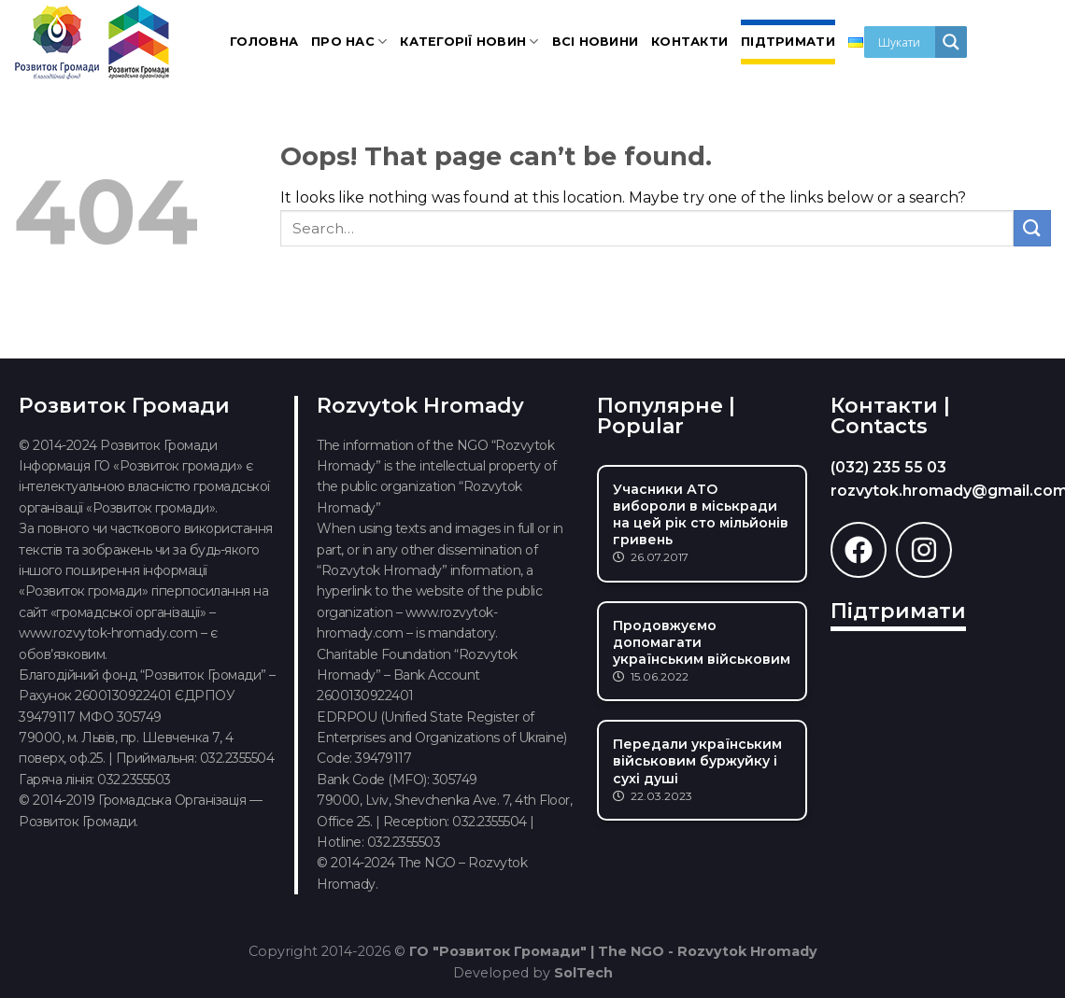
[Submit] (1032, 228)
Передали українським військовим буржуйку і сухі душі (697, 761)
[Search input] (904, 42)
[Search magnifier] (951, 42)
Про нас (349, 41)
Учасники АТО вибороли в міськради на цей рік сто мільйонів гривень (700, 515)
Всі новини (595, 42)
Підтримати (788, 42)
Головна (264, 42)
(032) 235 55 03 (888, 467)
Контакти (689, 42)
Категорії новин (469, 41)
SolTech (583, 972)
